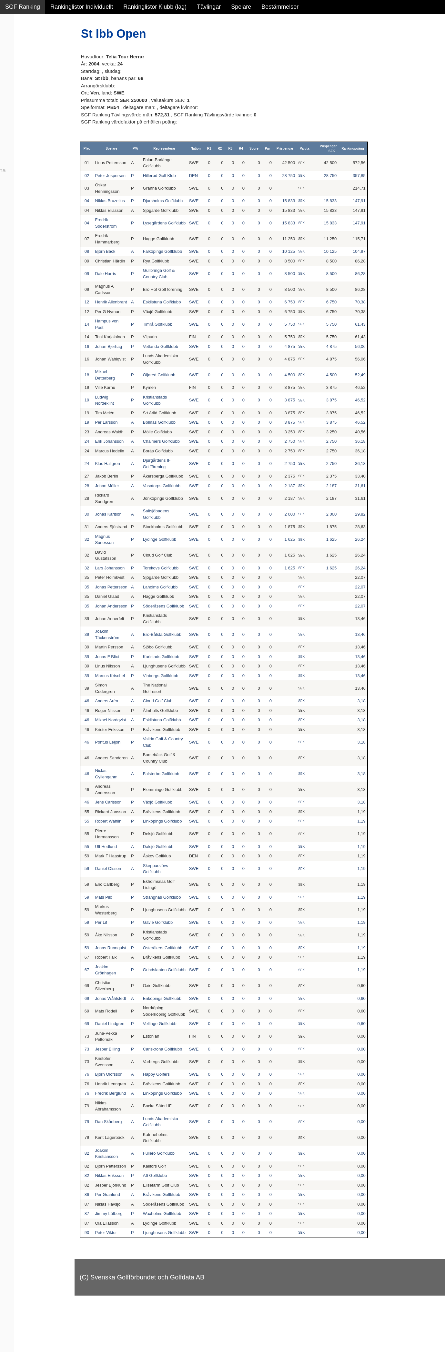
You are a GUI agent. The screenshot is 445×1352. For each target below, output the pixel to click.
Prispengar (286, 148)
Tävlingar (209, 7)
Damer (14, 42)
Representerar (168, 148)
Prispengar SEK (329, 148)
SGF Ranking (22, 7)
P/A (140, 148)
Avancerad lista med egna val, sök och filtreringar (38, 174)
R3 (232, 148)
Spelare (241, 7)
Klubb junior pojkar (29, 139)
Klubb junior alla (25, 111)
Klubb (12, 97)
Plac (93, 148)
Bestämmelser (279, 7)
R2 (222, 148)
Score (255, 148)
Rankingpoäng (354, 148)
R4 (243, 148)
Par (269, 148)
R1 (211, 148)
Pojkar (13, 83)
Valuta (306, 148)
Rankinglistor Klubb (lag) (155, 7)
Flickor (13, 69)
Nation (198, 148)
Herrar (13, 56)
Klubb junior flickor (29, 125)
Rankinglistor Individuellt (81, 7)
